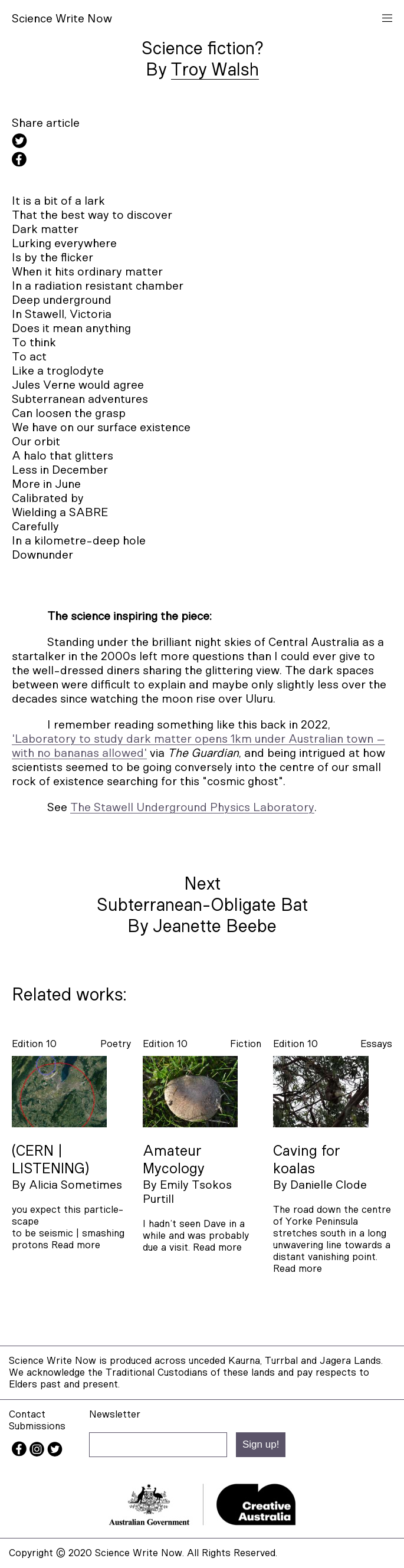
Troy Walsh (215, 70)
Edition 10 (34, 1044)
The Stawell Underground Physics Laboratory (192, 807)
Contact (27, 1414)
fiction (245, 1044)
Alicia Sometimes (75, 1185)
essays (376, 1044)
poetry (115, 1044)
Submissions (37, 1426)
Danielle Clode (328, 1185)
